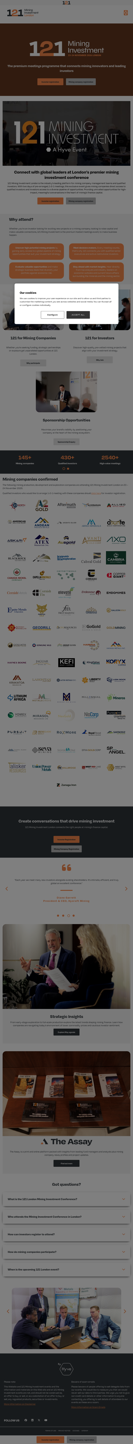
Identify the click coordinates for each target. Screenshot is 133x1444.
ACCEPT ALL (78, 315)
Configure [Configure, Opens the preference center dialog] (52, 315)
